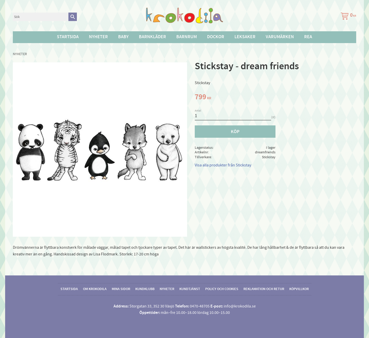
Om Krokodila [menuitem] (95, 289)
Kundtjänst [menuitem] (189, 289)
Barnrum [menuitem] (186, 37)
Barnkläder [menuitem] (152, 37)
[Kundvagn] (347, 17)
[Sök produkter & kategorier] (40, 17)
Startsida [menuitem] (68, 37)
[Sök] (72, 17)
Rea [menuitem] (308, 37)
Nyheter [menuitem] (98, 37)
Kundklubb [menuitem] (145, 289)
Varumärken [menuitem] (280, 37)
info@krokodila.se (240, 306)
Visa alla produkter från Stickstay (223, 165)
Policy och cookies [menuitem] (221, 289)
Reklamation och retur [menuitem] (263, 289)
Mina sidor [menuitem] (121, 289)
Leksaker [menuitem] (244, 37)
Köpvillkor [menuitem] (299, 289)
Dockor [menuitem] (215, 37)
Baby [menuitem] (123, 37)
